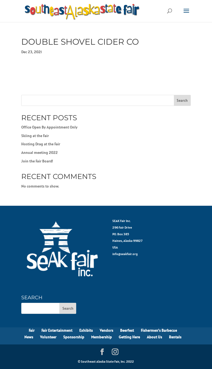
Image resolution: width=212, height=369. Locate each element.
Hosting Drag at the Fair (40, 143)
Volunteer (48, 337)
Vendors (106, 330)
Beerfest (127, 330)
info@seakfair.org (125, 254)
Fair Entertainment (56, 330)
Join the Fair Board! (37, 161)
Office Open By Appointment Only (49, 127)
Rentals (175, 337)
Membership (101, 337)
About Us (154, 337)
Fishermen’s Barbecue (159, 330)
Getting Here (129, 337)
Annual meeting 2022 (39, 152)
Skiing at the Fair (35, 135)
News (28, 337)
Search (182, 100)
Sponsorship (73, 337)
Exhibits (86, 330)
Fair (32, 330)
